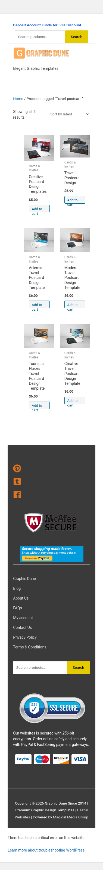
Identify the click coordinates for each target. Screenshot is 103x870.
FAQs (17, 608)
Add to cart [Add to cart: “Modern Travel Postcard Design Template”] (72, 305)
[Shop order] (68, 114)
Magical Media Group (70, 817)
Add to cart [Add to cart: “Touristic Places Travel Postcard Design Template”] (37, 406)
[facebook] (51, 495)
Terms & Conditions (29, 647)
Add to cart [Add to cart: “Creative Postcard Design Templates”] (37, 210)
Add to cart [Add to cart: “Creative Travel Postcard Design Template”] (72, 401)
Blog (17, 588)
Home (18, 98)
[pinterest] (51, 469)
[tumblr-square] (51, 482)
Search (76, 36)
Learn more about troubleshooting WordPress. (47, 850)
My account (23, 618)
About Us (21, 598)
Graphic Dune (24, 578)
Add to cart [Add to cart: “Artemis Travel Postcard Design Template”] (37, 305)
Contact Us (22, 627)
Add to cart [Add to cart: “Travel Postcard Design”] (72, 201)
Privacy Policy (24, 637)
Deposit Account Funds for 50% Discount (47, 25)
